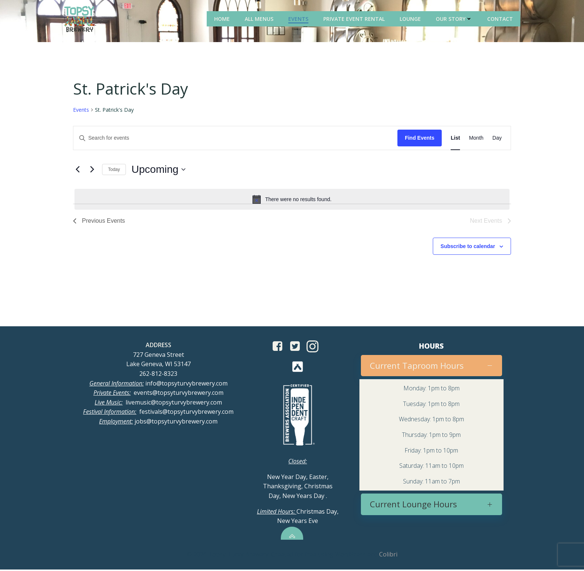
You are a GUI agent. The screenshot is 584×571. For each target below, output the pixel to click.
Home (223, 18)
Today (114, 169)
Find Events (419, 139)
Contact (501, 18)
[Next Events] (92, 170)
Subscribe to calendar (468, 247)
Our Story (455, 18)
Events (299, 18)
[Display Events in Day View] (497, 138)
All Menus (260, 18)
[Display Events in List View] (455, 138)
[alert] (292, 199)
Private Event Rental (355, 18)
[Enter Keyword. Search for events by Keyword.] (235, 138)
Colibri (388, 556)
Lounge (411, 18)
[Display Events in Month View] (476, 138)
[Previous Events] (77, 170)
